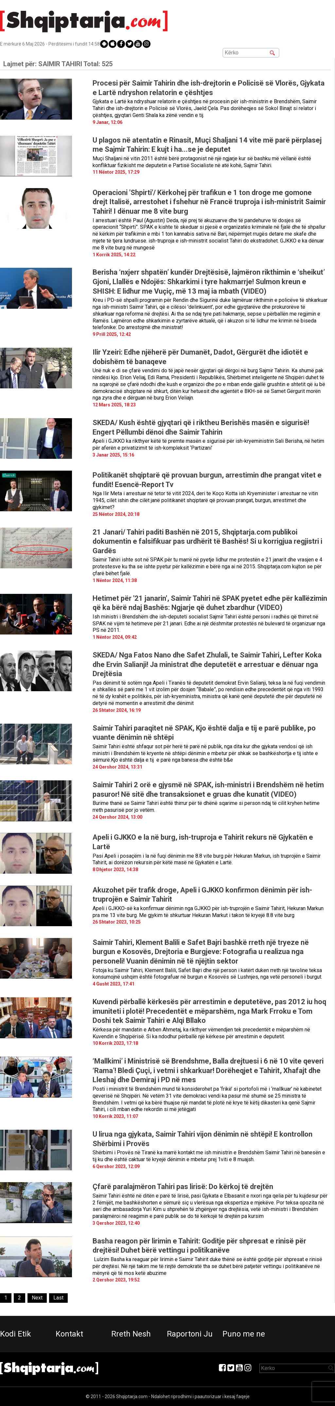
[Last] (58, 1298)
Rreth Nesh (131, 1333)
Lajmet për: (58, 64)
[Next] (37, 1298)
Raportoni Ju (190, 1333)
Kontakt (69, 1333)
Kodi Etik (15, 1333)
